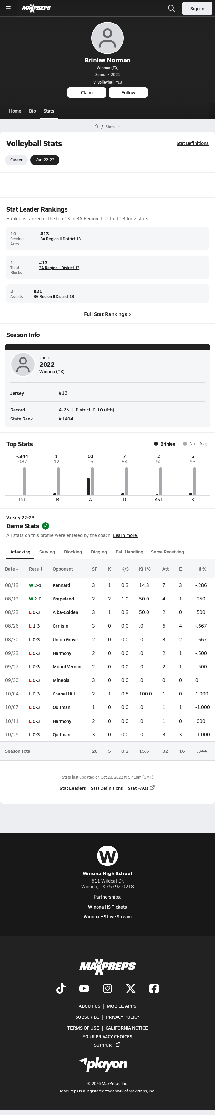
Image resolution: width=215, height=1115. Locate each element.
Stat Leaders (73, 788)
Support (107, 1044)
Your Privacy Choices (107, 1036)
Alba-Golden (65, 612)
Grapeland (63, 598)
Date (12, 569)
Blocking (73, 552)
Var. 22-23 (45, 160)
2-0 (38, 598)
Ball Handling (129, 552)
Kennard (61, 585)
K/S (125, 569)
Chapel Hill (64, 693)
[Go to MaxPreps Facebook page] (154, 989)
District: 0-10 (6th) (95, 409)
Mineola (61, 680)
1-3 (36, 626)
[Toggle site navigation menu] (8, 8)
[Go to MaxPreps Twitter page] (131, 989)
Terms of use (83, 1028)
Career (16, 160)
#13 (107, 82)
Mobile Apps (121, 1006)
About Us (89, 1006)
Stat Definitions (193, 143)
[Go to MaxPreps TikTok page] (61, 989)
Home (15, 111)
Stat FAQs (141, 788)
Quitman (61, 707)
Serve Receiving (167, 552)
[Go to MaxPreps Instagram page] (107, 989)
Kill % (145, 569)
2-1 (38, 585)
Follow (128, 92)
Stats (49, 111)
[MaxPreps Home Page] (96, 126)
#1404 (66, 418)
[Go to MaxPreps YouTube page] (84, 989)
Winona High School (107, 861)
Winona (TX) (107, 68)
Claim (87, 92)
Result (35, 569)
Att (165, 569)
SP (94, 569)
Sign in (197, 8)
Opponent (63, 569)
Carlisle (60, 626)
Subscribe (87, 1017)
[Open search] (171, 8)
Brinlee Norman (107, 60)
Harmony (62, 653)
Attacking (20, 552)
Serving (47, 552)
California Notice (127, 1028)
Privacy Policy (122, 1017)
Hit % (200, 569)
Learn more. (125, 535)
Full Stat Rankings (107, 313)
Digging (99, 552)
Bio (32, 111)
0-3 (36, 612)
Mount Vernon (67, 666)
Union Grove (65, 639)
